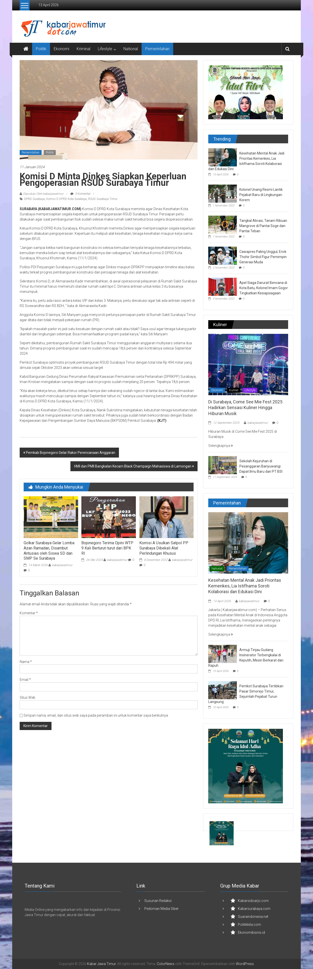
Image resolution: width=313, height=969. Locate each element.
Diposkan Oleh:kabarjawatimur (43, 193)
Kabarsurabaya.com (254, 909)
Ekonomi (61, 48)
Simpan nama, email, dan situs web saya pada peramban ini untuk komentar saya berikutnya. (96, 715)
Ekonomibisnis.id (251, 932)
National (130, 48)
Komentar (29, 613)
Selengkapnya (220, 446)
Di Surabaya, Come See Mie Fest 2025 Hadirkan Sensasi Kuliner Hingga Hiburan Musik (245, 407)
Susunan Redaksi (158, 901)
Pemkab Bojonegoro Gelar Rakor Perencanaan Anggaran (70, 453)
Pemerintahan (157, 48)
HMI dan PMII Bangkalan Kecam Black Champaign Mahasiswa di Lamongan (132, 466)
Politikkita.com (249, 925)
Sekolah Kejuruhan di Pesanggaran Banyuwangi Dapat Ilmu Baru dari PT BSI (260, 466)
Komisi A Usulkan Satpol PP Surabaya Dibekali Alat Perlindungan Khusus (163, 548)
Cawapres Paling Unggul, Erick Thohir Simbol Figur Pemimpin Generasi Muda (263, 257)
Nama (26, 662)
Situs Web (27, 697)
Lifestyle (105, 48)
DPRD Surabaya (34, 199)
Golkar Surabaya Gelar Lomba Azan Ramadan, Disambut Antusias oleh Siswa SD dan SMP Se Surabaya (49, 551)
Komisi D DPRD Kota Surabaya (66, 199)
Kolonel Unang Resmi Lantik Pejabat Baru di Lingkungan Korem (261, 195)
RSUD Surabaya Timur (102, 199)
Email (25, 680)
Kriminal (83, 48)
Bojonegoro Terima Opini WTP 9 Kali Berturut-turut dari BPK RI (107, 548)
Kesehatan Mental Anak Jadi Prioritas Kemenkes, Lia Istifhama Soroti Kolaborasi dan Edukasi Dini (244, 586)
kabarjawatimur (62, 565)
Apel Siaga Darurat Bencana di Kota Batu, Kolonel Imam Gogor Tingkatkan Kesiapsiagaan (263, 288)
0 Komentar (80, 193)
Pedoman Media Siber (161, 909)
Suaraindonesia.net (253, 917)
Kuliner (233, 390)
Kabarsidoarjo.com (253, 901)
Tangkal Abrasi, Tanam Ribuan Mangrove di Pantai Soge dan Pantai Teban (263, 226)
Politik (41, 48)
